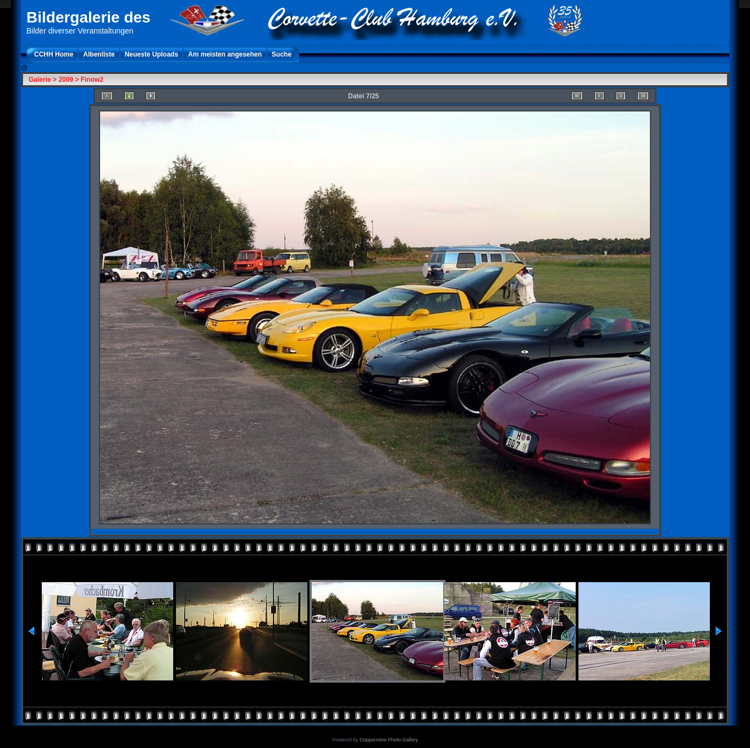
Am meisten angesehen (225, 54)
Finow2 (92, 79)
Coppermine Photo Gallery (389, 740)
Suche (281, 54)
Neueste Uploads (151, 54)
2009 (65, 79)
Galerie (40, 79)
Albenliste (98, 54)
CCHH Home (53, 54)
